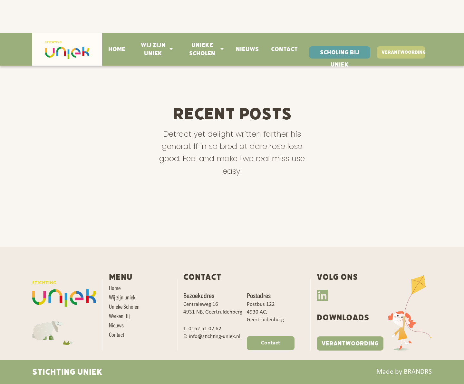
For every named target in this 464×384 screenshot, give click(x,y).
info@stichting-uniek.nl (214, 336)
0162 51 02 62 (204, 329)
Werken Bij (119, 316)
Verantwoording (403, 52)
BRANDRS (418, 372)
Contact (284, 49)
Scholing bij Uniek (339, 54)
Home (116, 49)
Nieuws (247, 49)
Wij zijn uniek (153, 49)
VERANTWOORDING (350, 343)
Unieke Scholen (202, 49)
